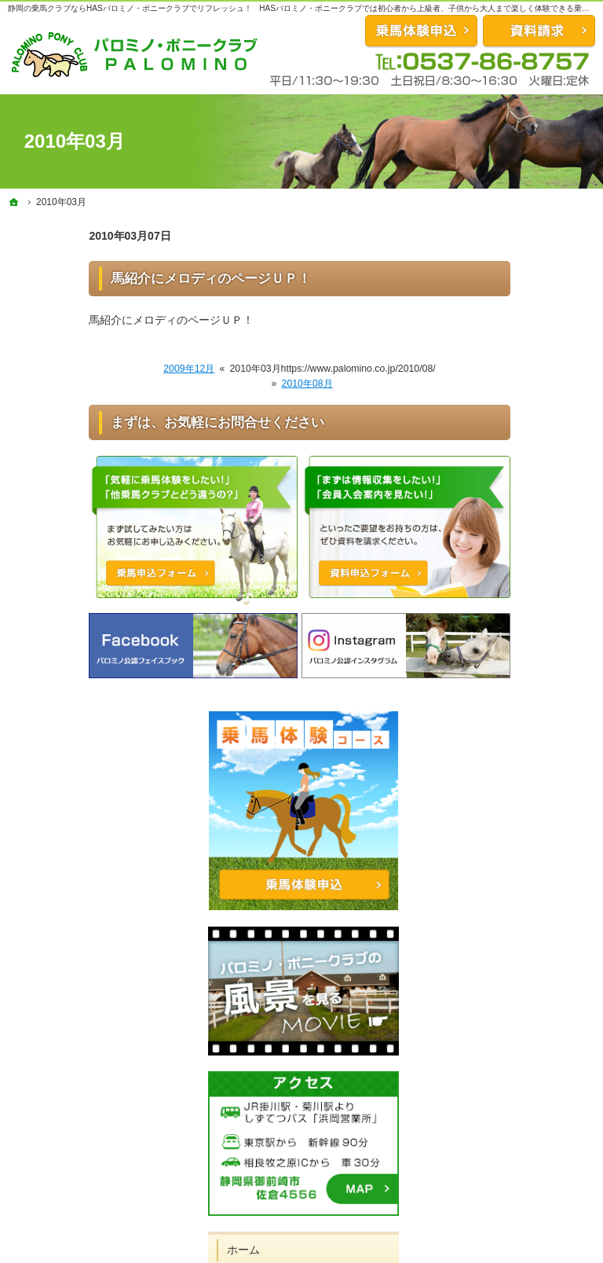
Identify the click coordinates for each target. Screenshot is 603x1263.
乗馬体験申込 (469, 1183)
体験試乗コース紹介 (520, 680)
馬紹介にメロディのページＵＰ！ (130, 278)
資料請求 (539, 30)
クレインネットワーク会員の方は (526, 751)
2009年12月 (107, 368)
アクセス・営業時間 (520, 933)
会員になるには (509, 712)
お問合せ (421, 30)
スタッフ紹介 (504, 854)
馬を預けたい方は (515, 790)
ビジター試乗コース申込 (526, 893)
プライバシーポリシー (526, 965)
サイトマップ (504, 1029)
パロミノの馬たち (515, 823)
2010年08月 (225, 383)
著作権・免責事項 (515, 997)
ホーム (487, 647)
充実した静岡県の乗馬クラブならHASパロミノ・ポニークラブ (317, 1247)
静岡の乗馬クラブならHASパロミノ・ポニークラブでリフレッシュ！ (130, 8)
